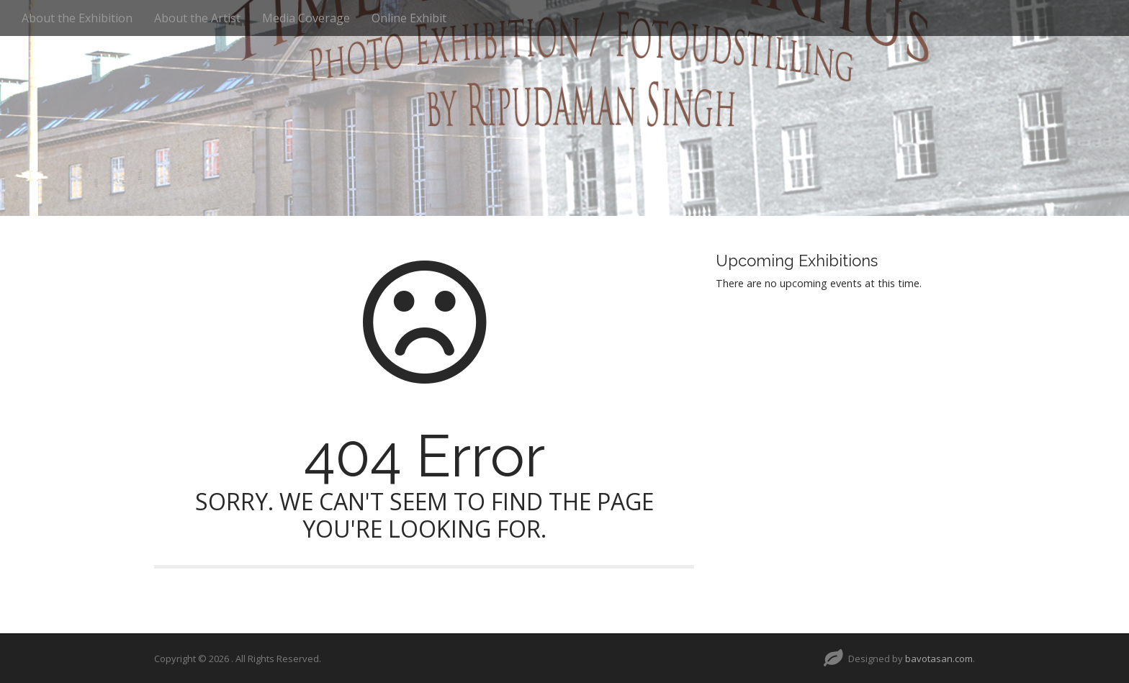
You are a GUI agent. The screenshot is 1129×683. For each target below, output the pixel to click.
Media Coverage (306, 18)
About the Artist (197, 18)
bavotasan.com (939, 658)
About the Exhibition (77, 18)
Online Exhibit (409, 18)
